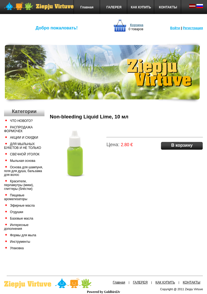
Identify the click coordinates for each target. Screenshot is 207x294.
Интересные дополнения (16, 227)
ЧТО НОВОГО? (21, 121)
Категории (24, 111)
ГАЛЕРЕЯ (114, 7)
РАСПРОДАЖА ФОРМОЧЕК (18, 129)
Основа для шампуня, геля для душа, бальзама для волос (23, 171)
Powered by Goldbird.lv (103, 292)
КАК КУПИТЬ (141, 7)
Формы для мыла (23, 235)
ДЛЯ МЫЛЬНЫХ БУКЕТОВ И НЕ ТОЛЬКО (22, 146)
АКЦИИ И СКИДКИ (24, 137)
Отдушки (16, 212)
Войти (175, 28)
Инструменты (20, 242)
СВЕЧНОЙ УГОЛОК (24, 154)
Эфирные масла (22, 205)
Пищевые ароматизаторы (15, 197)
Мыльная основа (22, 161)
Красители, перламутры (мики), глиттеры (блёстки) (19, 185)
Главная (87, 7)
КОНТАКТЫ (168, 7)
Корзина (136, 25)
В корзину (181, 145)
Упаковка (17, 248)
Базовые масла (21, 218)
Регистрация (193, 28)
